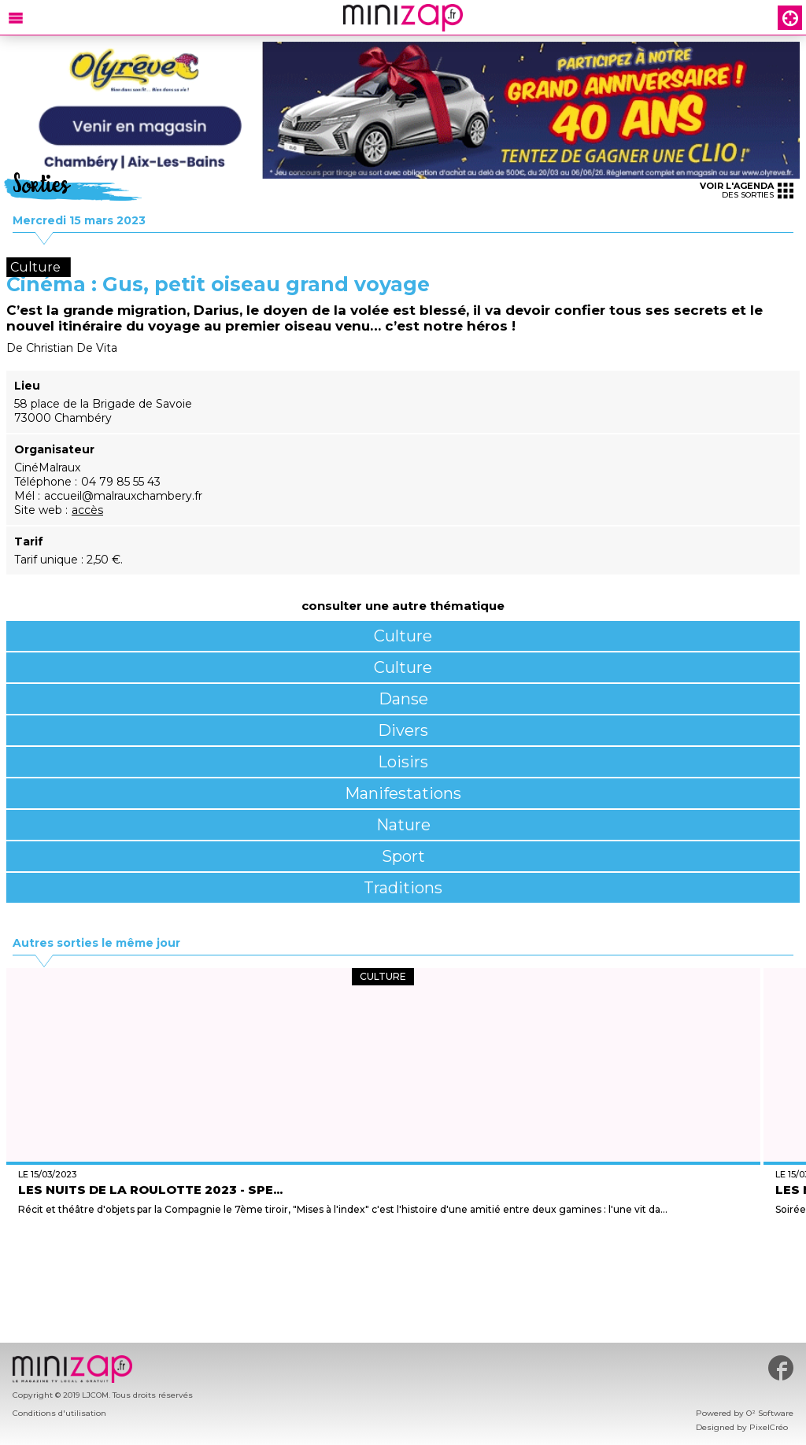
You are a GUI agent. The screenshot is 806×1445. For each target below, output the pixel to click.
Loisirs (403, 761)
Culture (403, 635)
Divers (403, 730)
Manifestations (403, 793)
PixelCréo (768, 1427)
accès (87, 510)
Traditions (403, 887)
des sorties (746, 190)
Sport (403, 856)
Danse (403, 698)
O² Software (769, 1413)
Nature (403, 824)
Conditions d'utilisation (59, 1413)
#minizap (780, 1367)
